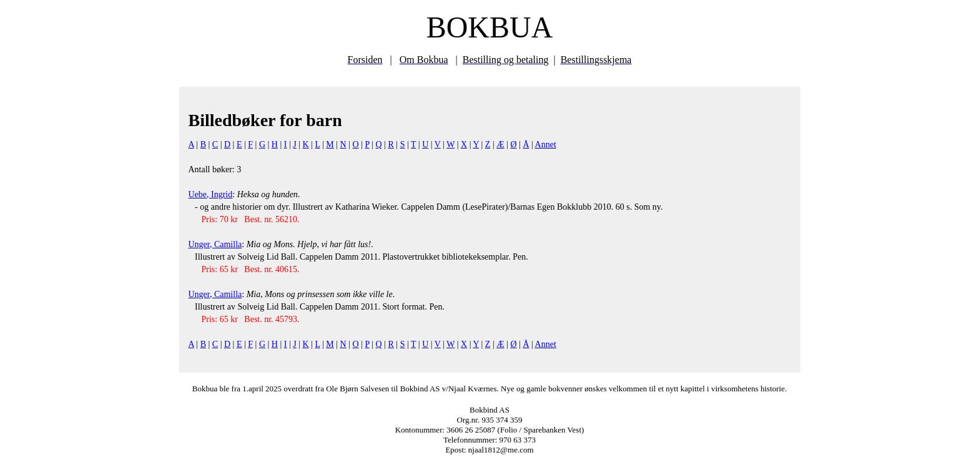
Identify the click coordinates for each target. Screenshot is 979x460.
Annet (545, 144)
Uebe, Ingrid (211, 194)
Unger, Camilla (215, 244)
